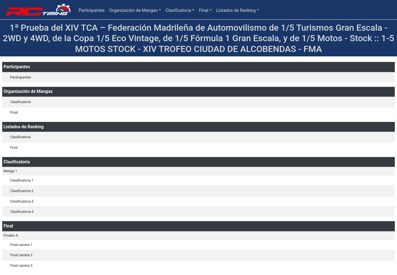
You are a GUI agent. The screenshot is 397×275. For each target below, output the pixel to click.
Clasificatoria (178, 10)
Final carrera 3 (21, 265)
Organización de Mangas (133, 10)
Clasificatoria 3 (22, 201)
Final (203, 10)
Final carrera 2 (21, 255)
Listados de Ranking (236, 10)
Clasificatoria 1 (22, 180)
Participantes (91, 10)
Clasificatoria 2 (22, 191)
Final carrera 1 (21, 245)
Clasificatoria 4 (22, 211)
